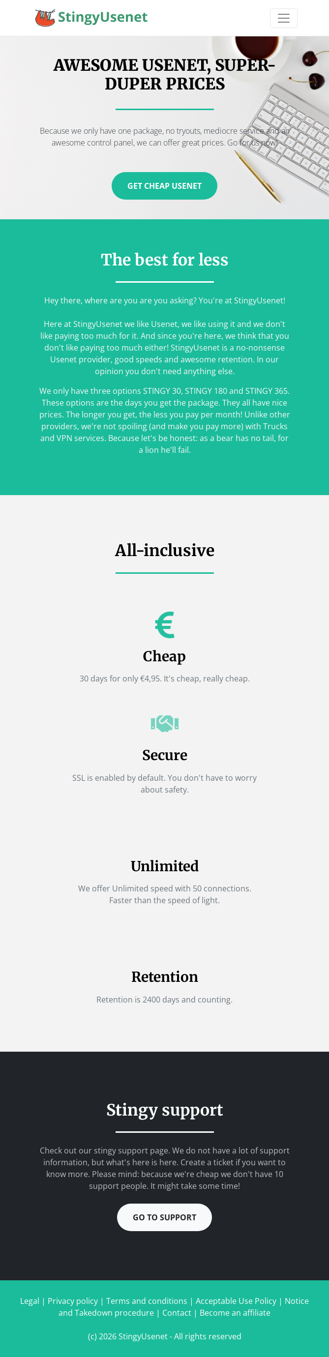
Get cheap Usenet (164, 185)
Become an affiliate (235, 1312)
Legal (29, 1301)
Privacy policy (73, 1301)
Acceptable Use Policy (236, 1301)
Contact (176, 1312)
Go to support (164, 1217)
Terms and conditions (146, 1301)
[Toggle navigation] (284, 18)
